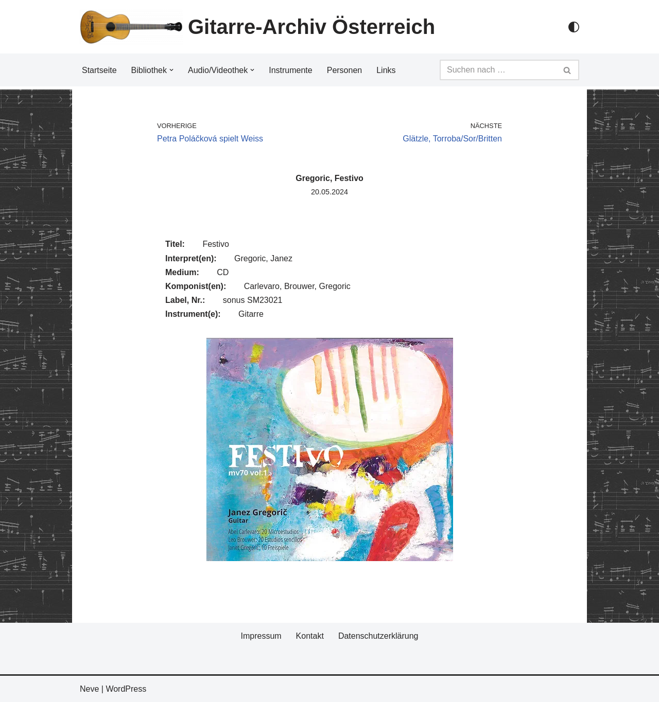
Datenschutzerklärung (378, 636)
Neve (89, 689)
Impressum (260, 636)
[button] (171, 70)
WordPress (126, 689)
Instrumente (290, 70)
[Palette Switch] (573, 27)
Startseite (99, 70)
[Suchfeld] (498, 70)
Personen (344, 70)
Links (385, 70)
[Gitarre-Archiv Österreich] (257, 26)
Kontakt (310, 636)
